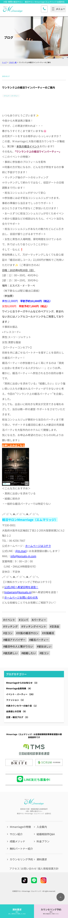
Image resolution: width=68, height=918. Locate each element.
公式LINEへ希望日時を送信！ (21, 587)
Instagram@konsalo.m (17, 592)
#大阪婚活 (48, 633)
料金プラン (43, 841)
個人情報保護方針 (48, 868)
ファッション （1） (15, 699)
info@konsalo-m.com (23, 556)
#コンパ (23, 620)
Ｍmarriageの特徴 (20, 827)
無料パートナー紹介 (21, 848)
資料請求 (42, 859)
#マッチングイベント (33, 626)
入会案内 (42, 827)
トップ (4, 62)
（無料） (17, 912)
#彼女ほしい (44, 646)
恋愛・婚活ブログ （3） (17, 717)
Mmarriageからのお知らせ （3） (22, 682)
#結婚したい (28, 653)
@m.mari (20, 551)
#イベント (9, 620)
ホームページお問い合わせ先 (21, 597)
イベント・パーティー (11, 96)
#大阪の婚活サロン (27, 633)
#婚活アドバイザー (14, 640)
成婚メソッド (17, 841)
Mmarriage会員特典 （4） (19, 688)
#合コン (8, 633)
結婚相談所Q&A (46, 834)
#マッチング (10, 626)
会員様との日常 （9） (16, 711)
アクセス (14, 868)
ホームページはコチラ (38, 546)
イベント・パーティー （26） (20, 694)
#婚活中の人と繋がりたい (18, 646)
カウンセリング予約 (21, 859)
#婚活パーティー (39, 640)
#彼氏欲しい (10, 653)
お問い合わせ (29, 868)
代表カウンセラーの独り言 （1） (22, 705)
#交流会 (54, 626)
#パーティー (39, 620)
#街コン (44, 653)
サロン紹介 (16, 834)
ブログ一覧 (13, 62)
